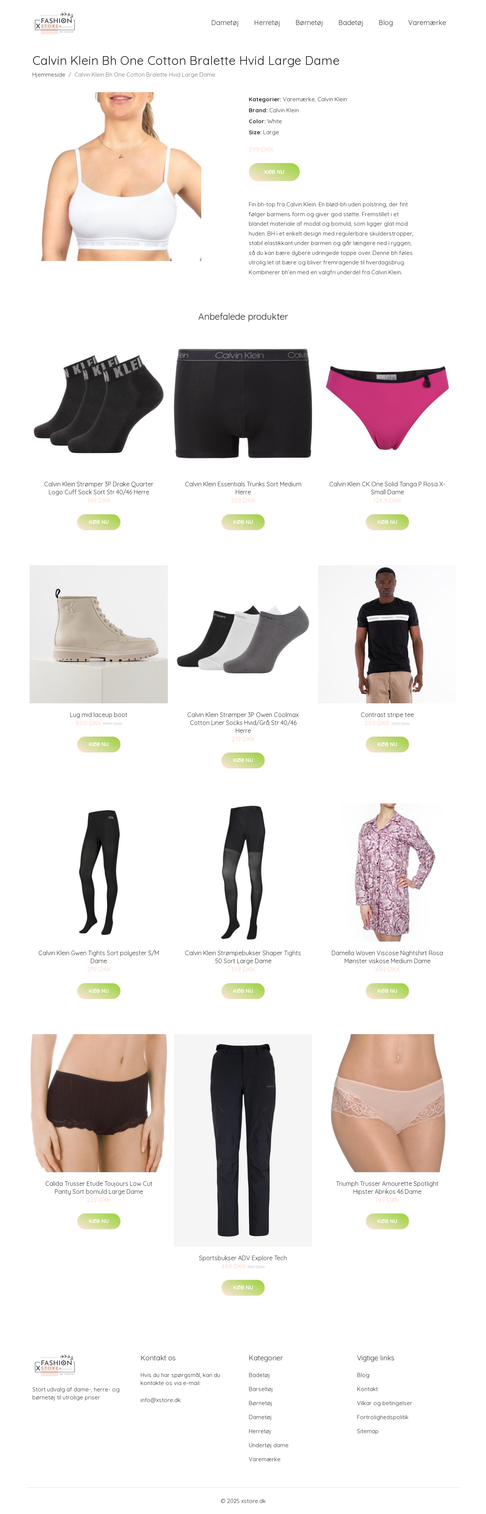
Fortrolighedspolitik (383, 1417)
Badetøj (350, 22)
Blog (386, 22)
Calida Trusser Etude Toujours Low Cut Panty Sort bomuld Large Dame (99, 1187)
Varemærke (427, 22)
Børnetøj (309, 22)
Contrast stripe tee (387, 714)
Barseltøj (261, 1389)
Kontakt (367, 1389)
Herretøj (267, 22)
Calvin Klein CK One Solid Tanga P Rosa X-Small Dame (387, 488)
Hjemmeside (48, 74)
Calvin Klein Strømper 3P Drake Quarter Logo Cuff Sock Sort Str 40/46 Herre (98, 488)
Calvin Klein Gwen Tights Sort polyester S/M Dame (98, 957)
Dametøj (225, 22)
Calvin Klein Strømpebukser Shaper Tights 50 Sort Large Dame (243, 957)
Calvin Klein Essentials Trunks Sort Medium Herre (243, 488)
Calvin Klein (332, 99)
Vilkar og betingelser (384, 1403)
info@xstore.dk (160, 1400)
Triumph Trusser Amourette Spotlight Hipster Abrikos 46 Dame (387, 1187)
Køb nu (274, 171)
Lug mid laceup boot (99, 714)
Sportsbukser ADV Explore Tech (243, 1258)
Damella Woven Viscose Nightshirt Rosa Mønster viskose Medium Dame (387, 957)
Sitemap (368, 1431)
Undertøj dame (269, 1445)
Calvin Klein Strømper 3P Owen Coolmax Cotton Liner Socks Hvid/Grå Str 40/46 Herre (243, 722)
